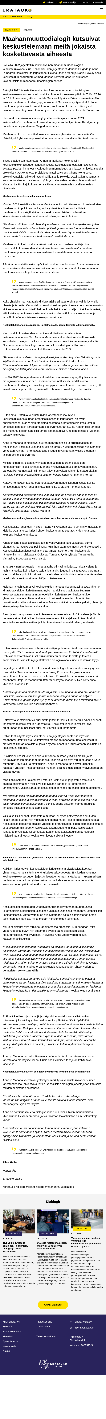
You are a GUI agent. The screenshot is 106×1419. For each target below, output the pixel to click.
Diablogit (29, 16)
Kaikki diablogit (53, 1349)
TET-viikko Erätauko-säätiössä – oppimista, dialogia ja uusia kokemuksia (15, 1291)
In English (86, 2)
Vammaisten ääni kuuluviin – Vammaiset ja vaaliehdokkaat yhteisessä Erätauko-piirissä (87, 1286)
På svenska (98, 2)
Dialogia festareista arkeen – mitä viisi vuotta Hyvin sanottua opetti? (53, 1290)
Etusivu (6, 16)
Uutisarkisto (17, 16)
